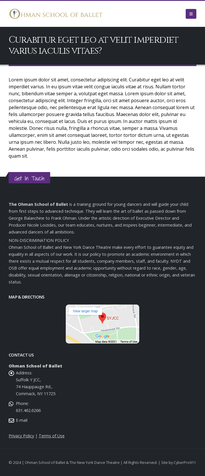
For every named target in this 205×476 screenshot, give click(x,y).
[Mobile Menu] (191, 14)
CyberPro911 (185, 462)
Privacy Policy (21, 435)
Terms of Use (52, 435)
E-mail (21, 420)
